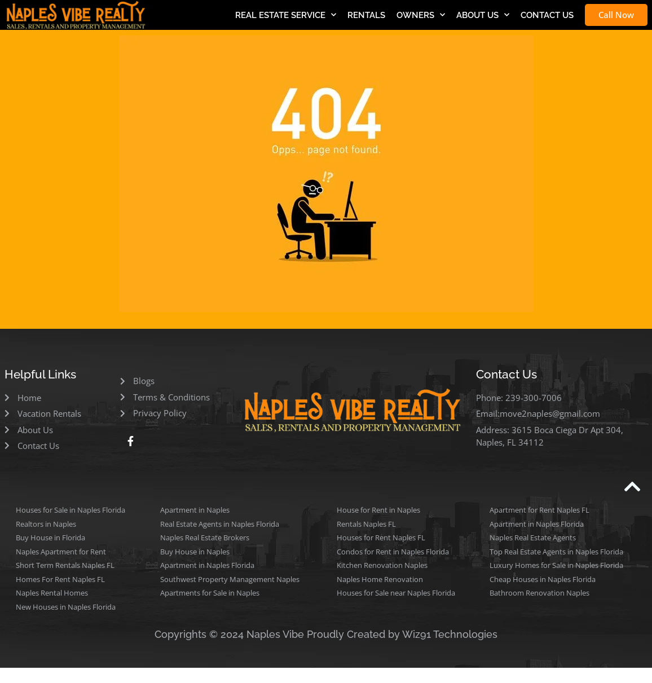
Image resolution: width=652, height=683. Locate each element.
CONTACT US (547, 15)
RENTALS (366, 15)
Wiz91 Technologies (449, 634)
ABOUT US (482, 15)
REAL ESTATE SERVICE (285, 15)
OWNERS (421, 15)
